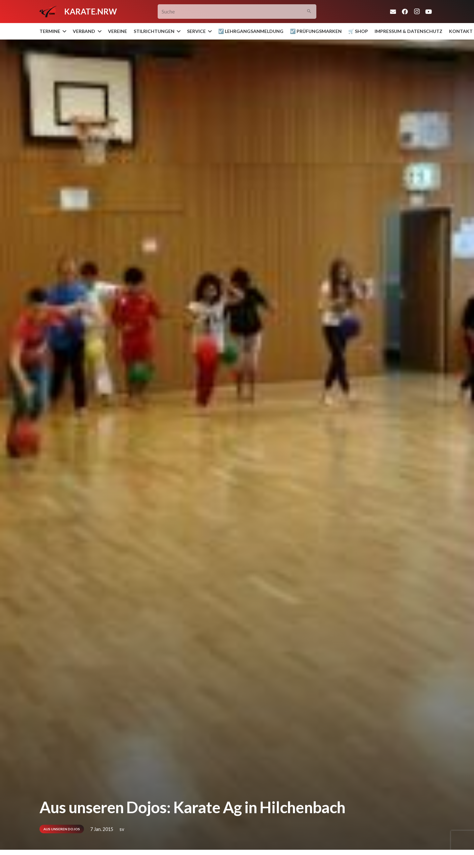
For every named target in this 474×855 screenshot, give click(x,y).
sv (121, 829)
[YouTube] (428, 11)
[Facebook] (405, 11)
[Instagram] (417, 11)
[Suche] (237, 11)
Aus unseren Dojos (62, 829)
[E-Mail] (393, 11)
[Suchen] (309, 11)
